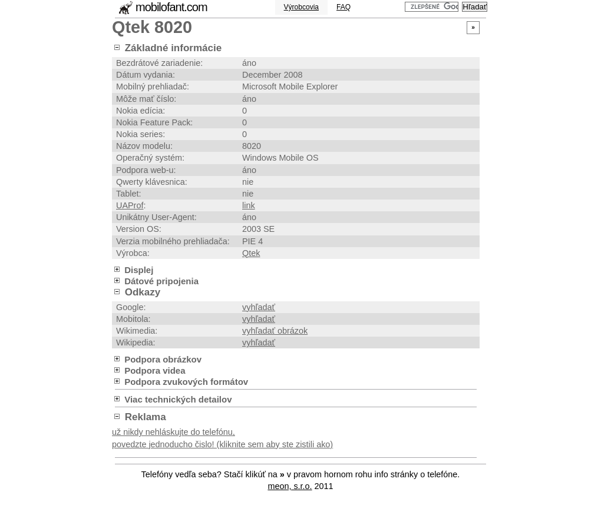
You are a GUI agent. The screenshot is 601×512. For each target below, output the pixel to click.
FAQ (343, 7)
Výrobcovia (301, 7)
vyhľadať (258, 307)
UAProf (129, 205)
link (248, 205)
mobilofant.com (171, 7)
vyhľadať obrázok (275, 330)
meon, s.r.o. (290, 486)
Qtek (251, 253)
